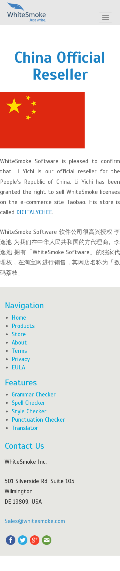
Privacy (21, 359)
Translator (25, 427)
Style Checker (29, 411)
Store (19, 334)
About (19, 342)
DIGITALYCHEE (34, 212)
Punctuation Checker (38, 419)
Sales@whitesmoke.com (35, 521)
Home (19, 317)
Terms (19, 350)
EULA (18, 367)
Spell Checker (28, 402)
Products (23, 325)
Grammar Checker (34, 394)
